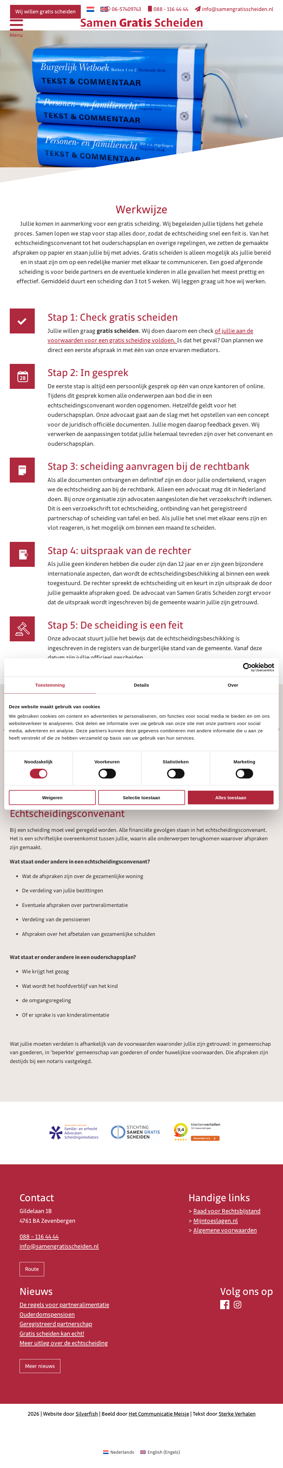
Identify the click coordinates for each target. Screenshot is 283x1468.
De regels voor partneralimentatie (64, 1304)
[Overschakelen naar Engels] (104, 9)
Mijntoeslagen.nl (215, 1220)
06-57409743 (123, 9)
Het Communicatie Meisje (159, 1414)
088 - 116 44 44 (168, 9)
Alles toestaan (230, 797)
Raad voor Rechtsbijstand (226, 1211)
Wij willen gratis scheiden (45, 12)
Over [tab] (233, 684)
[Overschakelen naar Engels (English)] (160, 1452)
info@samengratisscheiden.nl (234, 9)
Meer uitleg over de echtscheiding (64, 1343)
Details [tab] (141, 684)
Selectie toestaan (141, 797)
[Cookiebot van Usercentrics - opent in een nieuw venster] (247, 667)
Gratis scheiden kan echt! (52, 1333)
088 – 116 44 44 (39, 1236)
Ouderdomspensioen (47, 1314)
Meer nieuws (40, 1366)
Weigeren (52, 797)
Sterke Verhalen (237, 1414)
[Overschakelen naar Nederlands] (90, 9)
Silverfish (87, 1414)
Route (32, 1269)
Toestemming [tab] (50, 684)
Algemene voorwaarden (225, 1230)
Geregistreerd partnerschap (56, 1324)
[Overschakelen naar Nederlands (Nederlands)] (118, 1452)
